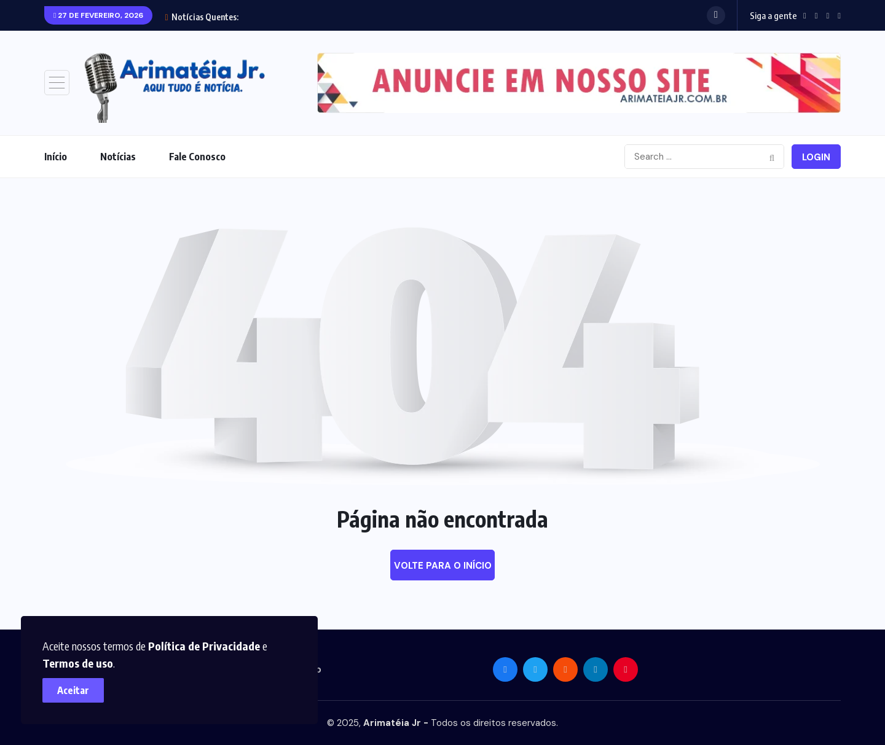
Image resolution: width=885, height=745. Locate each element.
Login (816, 157)
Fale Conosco (197, 156)
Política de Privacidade (205, 645)
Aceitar (74, 690)
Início (55, 156)
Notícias (118, 156)
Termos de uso (78, 662)
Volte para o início (443, 566)
